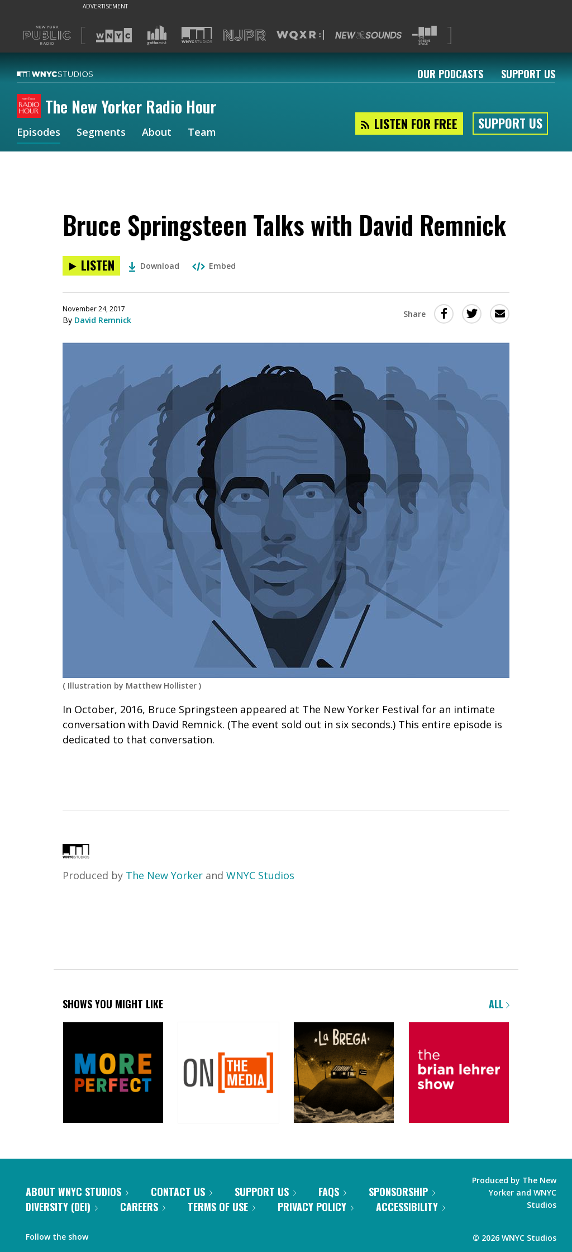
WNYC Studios (260, 875)
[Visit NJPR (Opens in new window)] (244, 35)
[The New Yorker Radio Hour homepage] (31, 107)
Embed (214, 265)
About (156, 133)
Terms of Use (221, 1206)
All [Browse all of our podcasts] (499, 1004)
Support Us (528, 74)
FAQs (332, 1191)
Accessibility (410, 1206)
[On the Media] (228, 1073)
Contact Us (181, 1191)
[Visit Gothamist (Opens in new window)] (157, 35)
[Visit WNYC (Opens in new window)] (114, 35)
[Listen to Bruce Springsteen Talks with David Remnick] (91, 266)
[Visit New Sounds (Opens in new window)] (368, 35)
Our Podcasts (450, 74)
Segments (101, 133)
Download (153, 265)
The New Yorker (164, 875)
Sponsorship (402, 1191)
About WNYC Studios (77, 1191)
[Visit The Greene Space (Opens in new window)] (424, 35)
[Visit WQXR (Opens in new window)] (300, 35)
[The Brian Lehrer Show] (458, 1073)
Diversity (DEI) (62, 1206)
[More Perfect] (113, 1073)
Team (202, 133)
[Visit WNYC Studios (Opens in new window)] (197, 35)
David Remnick (102, 320)
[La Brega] (343, 1073)
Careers (142, 1206)
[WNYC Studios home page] (69, 74)
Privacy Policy (316, 1206)
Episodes (38, 133)
